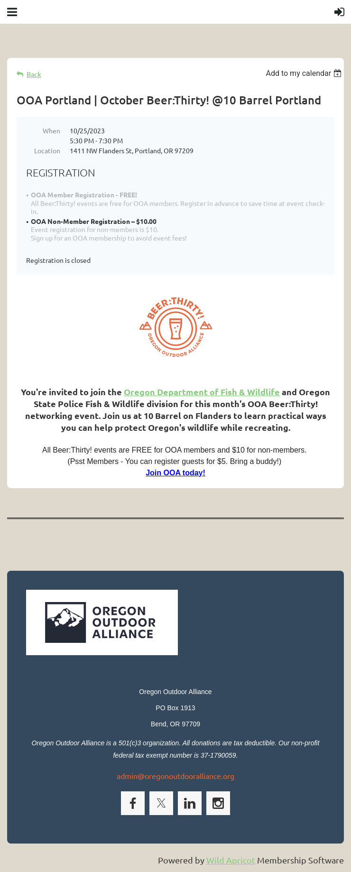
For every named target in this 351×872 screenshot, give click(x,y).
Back (34, 74)
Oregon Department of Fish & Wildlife (202, 391)
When (51, 130)
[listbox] (305, 73)
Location (47, 150)
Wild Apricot (230, 860)
